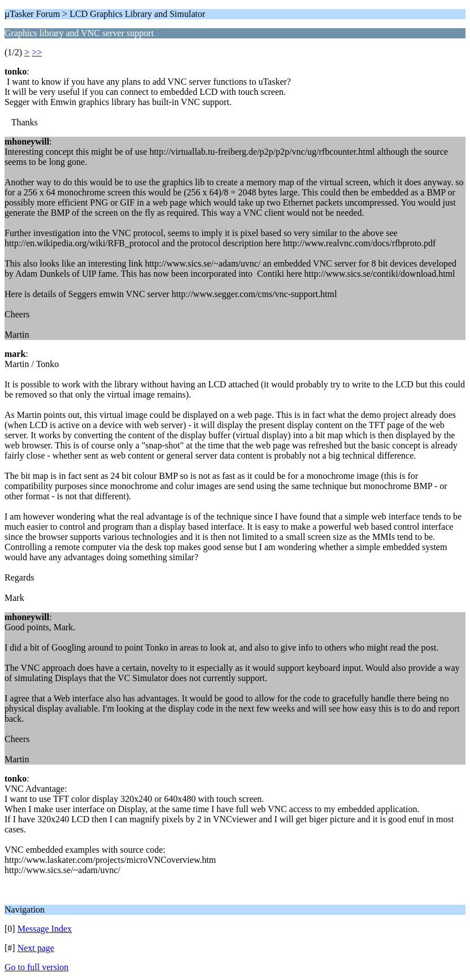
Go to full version (36, 967)
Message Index (45, 929)
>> (37, 52)
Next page (36, 948)
